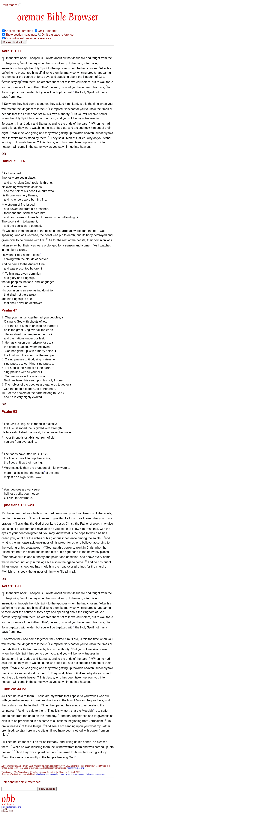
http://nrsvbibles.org (75, 768)
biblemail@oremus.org (11, 807)
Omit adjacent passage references (28, 38)
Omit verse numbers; (19, 30)
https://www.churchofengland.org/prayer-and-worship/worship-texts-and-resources (70, 774)
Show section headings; (21, 34)
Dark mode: (9, 5)
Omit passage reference (57, 34)
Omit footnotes (47, 30)
